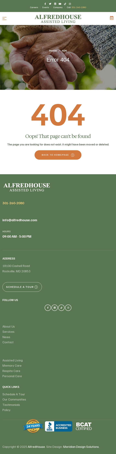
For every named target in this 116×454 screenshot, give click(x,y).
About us (9, 319)
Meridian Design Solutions (81, 446)
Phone (6, 198)
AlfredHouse (36, 446)
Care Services (13, 353)
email (6, 215)
